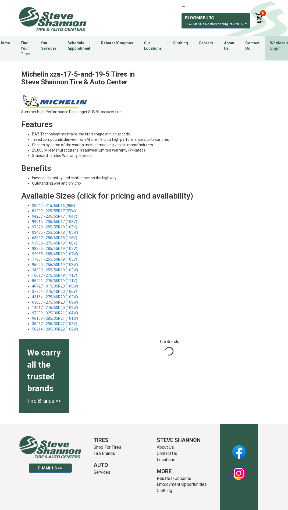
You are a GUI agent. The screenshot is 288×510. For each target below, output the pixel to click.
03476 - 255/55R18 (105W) (55, 232)
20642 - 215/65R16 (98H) (53, 205)
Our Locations (153, 46)
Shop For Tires (107, 447)
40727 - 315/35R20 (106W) (55, 286)
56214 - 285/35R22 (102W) (55, 329)
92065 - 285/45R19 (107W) (55, 254)
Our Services (49, 46)
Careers (206, 43)
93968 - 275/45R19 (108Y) (54, 243)
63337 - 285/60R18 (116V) (54, 238)
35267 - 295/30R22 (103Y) (54, 324)
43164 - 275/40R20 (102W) (55, 297)
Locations (166, 459)
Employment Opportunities (182, 484)
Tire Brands (104, 453)
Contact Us (252, 46)
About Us (229, 46)
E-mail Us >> (50, 468)
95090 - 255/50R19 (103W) (55, 265)
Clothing (180, 43)
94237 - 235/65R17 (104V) (54, 216)
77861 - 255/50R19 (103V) (54, 259)
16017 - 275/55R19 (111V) (54, 275)
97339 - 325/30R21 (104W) (55, 313)
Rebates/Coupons (117, 43)
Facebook (239, 449)
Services (102, 472)
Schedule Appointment (78, 46)
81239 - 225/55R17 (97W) (54, 211)
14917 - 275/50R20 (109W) (55, 308)
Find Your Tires (25, 48)
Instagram (239, 470)
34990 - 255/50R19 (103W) (55, 270)
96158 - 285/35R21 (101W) (55, 318)
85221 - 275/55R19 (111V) (54, 281)
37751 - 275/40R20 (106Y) (54, 291)
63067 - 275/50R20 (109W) (55, 302)
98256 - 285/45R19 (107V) (54, 248)
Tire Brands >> (44, 401)
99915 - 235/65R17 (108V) (54, 222)
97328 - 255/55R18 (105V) (54, 227)
